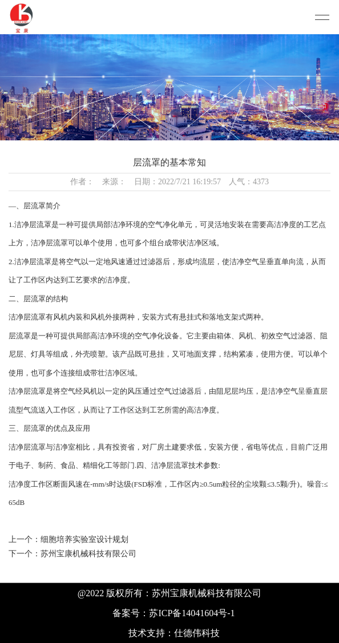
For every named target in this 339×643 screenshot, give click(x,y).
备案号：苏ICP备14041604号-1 (173, 613)
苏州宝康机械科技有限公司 (88, 553)
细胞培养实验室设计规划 (84, 539)
